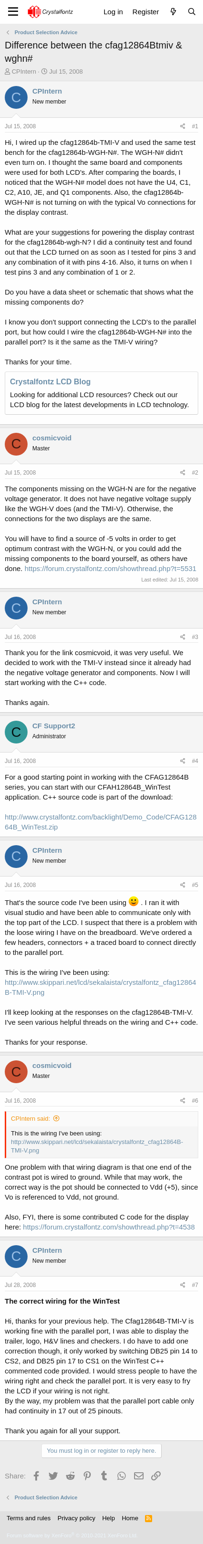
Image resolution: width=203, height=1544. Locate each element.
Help (108, 1518)
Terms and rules (28, 1518)
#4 (195, 761)
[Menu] (13, 12)
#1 (195, 126)
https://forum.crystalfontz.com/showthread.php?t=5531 (110, 568)
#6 (195, 1100)
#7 (195, 1285)
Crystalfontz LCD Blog (50, 382)
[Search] (192, 11)
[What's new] (173, 11)
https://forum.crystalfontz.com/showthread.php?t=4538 (108, 1227)
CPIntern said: (30, 1118)
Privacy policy (76, 1518)
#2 (195, 472)
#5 (195, 885)
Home (130, 1518)
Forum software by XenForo (72, 1535)
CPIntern (24, 71)
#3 (195, 637)
